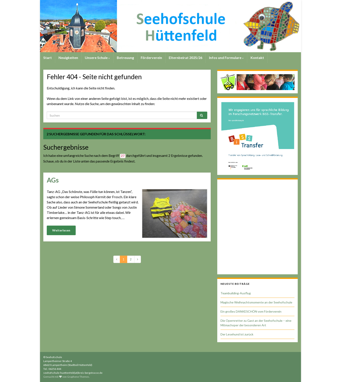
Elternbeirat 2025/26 (185, 57)
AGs (53, 180)
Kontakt (257, 57)
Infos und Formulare (226, 57)
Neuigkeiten (68, 57)
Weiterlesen (61, 230)
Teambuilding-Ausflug (236, 293)
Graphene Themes (78, 376)
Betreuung (125, 57)
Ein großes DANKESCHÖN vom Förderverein (251, 311)
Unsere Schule (97, 57)
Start (47, 57)
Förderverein (151, 57)
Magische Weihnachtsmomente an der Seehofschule (256, 302)
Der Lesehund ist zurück (237, 334)
